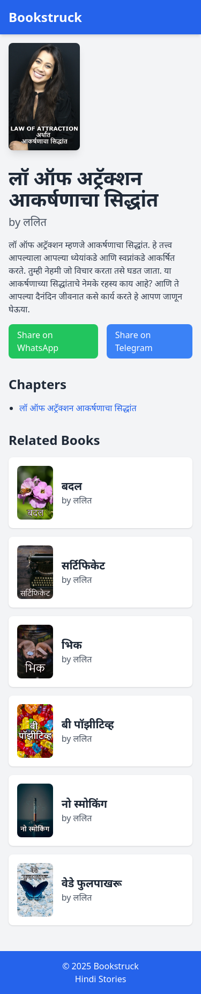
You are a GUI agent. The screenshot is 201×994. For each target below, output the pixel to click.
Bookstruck (45, 17)
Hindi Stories (100, 979)
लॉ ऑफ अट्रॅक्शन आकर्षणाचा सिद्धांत (78, 408)
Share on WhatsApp (37, 341)
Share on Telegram (134, 341)
